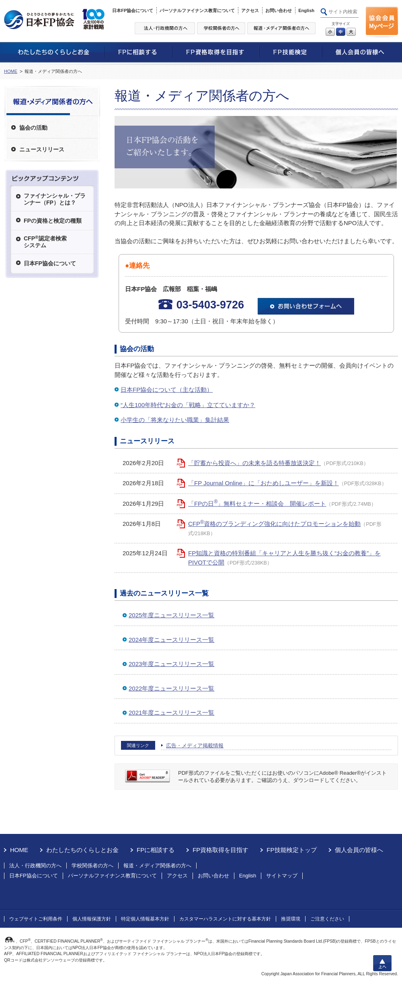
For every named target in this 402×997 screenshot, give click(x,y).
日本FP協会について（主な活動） (167, 389)
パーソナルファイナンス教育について (197, 10)
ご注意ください (327, 919)
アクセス (250, 10)
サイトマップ (281, 876)
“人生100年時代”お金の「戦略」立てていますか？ (188, 404)
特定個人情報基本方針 (145, 919)
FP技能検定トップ (291, 849)
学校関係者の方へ (92, 866)
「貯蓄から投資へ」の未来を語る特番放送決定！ (254, 462)
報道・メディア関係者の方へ (157, 866)
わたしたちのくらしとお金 (82, 849)
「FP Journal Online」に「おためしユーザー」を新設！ (263, 483)
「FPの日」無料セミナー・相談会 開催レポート (257, 503)
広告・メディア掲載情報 (195, 746)
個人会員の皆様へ (359, 849)
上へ (382, 963)
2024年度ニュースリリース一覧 (171, 639)
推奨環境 (290, 919)
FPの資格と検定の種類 (53, 220)
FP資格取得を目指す (220, 849)
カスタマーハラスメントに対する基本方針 (225, 919)
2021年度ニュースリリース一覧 (171, 712)
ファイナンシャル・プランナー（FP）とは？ (55, 199)
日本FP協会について (132, 10)
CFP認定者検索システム (45, 241)
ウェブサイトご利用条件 (35, 919)
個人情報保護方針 (91, 919)
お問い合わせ (278, 10)
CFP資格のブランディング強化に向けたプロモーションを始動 (274, 523)
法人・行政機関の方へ (35, 866)
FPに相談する (155, 849)
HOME (10, 71)
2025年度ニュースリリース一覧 (171, 615)
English (306, 10)
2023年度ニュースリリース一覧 (171, 663)
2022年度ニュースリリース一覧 (171, 688)
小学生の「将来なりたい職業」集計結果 (175, 419)
